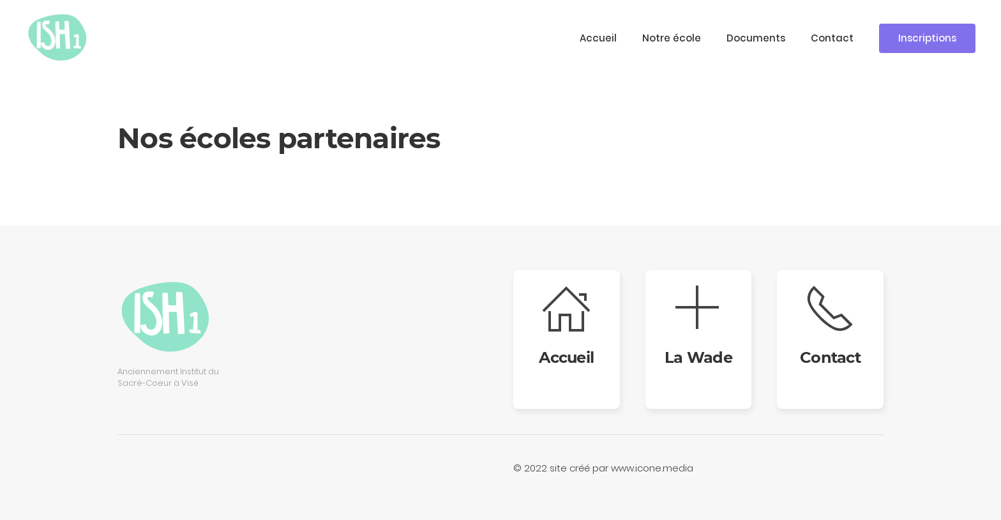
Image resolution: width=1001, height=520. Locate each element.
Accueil (598, 38)
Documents (755, 38)
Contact (832, 38)
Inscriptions (927, 38)
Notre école (671, 38)
